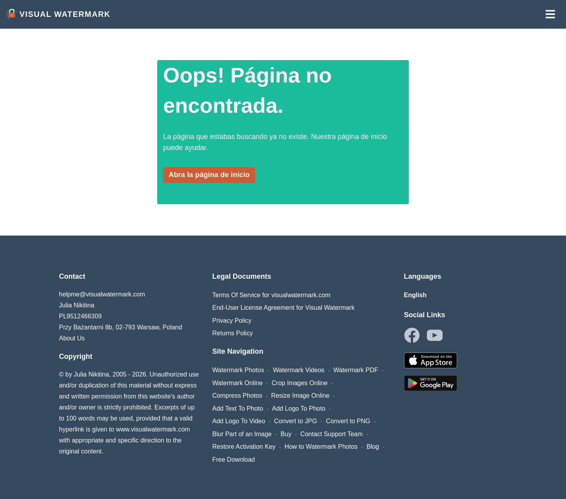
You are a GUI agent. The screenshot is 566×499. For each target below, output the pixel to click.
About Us (72, 338)
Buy (286, 434)
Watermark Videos (299, 370)
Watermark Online (237, 383)
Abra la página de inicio (209, 175)
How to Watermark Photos (321, 446)
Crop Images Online (299, 383)
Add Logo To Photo (298, 408)
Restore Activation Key (244, 446)
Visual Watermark (58, 14)
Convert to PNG (348, 421)
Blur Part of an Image (242, 434)
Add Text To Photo (237, 408)
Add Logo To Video (238, 421)
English (415, 295)
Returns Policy (232, 333)
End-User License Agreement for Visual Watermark (283, 307)
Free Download (233, 459)
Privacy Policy (232, 320)
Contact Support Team (331, 434)
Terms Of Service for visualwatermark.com (271, 295)
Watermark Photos (238, 370)
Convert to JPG (295, 421)
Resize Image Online (300, 395)
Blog (372, 446)
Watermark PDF (355, 370)
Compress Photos (237, 395)
